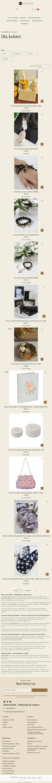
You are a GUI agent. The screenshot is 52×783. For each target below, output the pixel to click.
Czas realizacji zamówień (35, 727)
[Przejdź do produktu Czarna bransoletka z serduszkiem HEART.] (26, 258)
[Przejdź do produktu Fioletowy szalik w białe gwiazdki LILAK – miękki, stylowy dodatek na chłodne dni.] (26, 517)
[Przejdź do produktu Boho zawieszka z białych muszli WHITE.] (26, 129)
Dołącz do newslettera (39, 690)
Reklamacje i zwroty (33, 752)
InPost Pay (30, 725)
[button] (36, 9)
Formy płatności (32, 722)
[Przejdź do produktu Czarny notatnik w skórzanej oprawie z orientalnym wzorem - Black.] (26, 302)
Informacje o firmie (8, 720)
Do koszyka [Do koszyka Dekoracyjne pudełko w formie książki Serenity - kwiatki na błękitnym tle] (45, 402)
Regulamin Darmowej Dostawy (37, 729)
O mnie (4, 725)
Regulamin (5, 751)
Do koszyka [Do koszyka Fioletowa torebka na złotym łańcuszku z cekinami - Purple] (42, 488)
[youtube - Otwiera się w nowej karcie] (10, 702)
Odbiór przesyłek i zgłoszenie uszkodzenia (36, 749)
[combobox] (43, 66)
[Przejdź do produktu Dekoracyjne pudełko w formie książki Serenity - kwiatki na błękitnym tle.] (26, 387)
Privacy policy (22, 777)
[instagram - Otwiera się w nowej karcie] (4, 702)
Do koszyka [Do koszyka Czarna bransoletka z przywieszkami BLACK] (42, 230)
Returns (29, 777)
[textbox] (43, 66)
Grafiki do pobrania (8, 761)
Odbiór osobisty (7, 727)
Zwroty (29, 744)
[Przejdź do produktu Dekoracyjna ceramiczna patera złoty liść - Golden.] (26, 345)
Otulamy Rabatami (8, 763)
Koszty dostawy (32, 720)
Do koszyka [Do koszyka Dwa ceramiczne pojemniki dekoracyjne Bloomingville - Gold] (42, 445)
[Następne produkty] (28, 590)
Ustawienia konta (7, 773)
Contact (39, 777)
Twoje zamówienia (8, 771)
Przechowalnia (7, 768)
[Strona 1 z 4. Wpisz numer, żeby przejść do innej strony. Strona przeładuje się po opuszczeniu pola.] (19, 590)
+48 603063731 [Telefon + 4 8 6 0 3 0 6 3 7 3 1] (10, 708)
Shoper (16, 777)
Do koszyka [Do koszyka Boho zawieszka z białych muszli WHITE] (42, 144)
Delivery (34, 777)
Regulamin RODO (7, 748)
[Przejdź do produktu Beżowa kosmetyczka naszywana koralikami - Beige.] (26, 87)
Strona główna (5, 32)
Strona (15, 590)
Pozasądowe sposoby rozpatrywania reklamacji (35, 732)
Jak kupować (6, 741)
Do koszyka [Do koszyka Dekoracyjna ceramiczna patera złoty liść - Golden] (42, 359)
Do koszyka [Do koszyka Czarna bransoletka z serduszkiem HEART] (42, 273)
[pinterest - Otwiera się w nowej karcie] (7, 702)
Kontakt (4, 722)
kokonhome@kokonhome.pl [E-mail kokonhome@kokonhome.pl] (15, 712)
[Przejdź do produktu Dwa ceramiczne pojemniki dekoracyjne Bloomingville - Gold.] (26, 431)
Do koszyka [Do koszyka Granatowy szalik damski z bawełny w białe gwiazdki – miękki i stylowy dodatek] (47, 574)
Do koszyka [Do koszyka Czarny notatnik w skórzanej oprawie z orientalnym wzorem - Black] (44, 316)
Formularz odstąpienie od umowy (37, 746)
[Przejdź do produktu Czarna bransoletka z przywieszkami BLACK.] (26, 216)
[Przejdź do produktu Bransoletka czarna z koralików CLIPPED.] (26, 172)
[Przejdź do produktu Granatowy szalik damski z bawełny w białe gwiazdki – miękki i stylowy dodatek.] (26, 560)
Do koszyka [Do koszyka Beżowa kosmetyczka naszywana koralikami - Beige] (42, 101)
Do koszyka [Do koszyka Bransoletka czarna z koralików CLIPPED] (42, 187)
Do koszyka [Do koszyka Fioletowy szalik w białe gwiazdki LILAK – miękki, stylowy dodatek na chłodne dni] (47, 531)
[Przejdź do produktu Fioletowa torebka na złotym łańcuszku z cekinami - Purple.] (26, 474)
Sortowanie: (33, 66)
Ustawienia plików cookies (11, 744)
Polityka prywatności (9, 746)
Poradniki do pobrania (9, 766)
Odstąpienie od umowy (34, 741)
